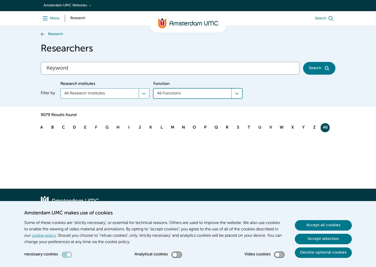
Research (55, 34)
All (325, 128)
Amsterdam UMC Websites (65, 5)
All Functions (169, 93)
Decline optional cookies (323, 252)
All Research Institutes (84, 93)
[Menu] (50, 18)
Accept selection (323, 239)
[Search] (325, 18)
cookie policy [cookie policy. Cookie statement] (44, 236)
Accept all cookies (323, 225)
